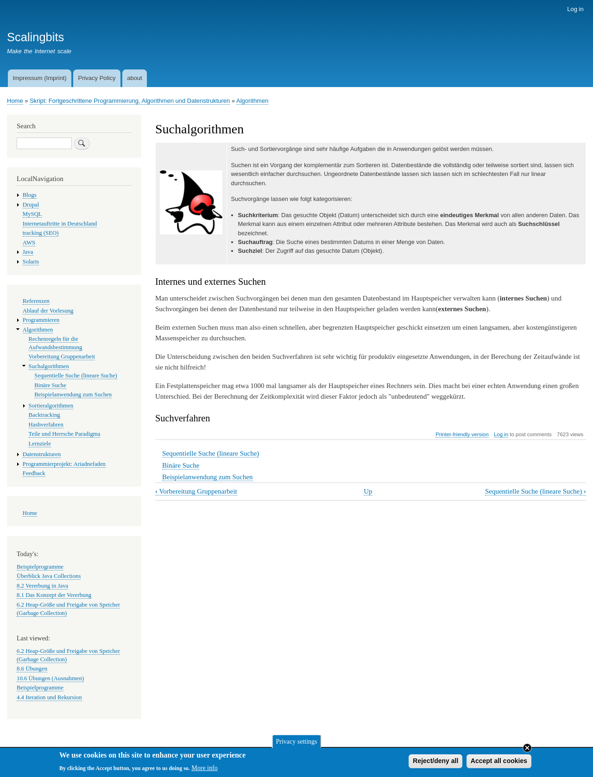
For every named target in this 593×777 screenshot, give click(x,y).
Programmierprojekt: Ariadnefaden (64, 464)
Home (15, 100)
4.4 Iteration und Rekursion (49, 697)
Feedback (34, 473)
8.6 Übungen (32, 668)
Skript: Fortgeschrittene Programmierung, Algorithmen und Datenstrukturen (130, 100)
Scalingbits (35, 37)
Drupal (31, 204)
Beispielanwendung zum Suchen (207, 477)
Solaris (31, 261)
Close (527, 750)
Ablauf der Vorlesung (48, 310)
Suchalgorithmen (49, 366)
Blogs (30, 195)
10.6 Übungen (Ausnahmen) (50, 678)
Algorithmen (252, 100)
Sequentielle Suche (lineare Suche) (210, 453)
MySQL (32, 214)
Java (28, 252)
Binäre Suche (180, 465)
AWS (29, 242)
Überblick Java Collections (49, 576)
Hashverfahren (46, 424)
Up (368, 491)
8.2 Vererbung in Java (42, 586)
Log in (575, 9)
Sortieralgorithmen (51, 405)
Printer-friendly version (461, 434)
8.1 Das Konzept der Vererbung (54, 595)
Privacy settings (296, 743)
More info (204, 769)
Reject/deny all (435, 763)
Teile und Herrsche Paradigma (65, 434)
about (134, 78)
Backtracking (44, 415)
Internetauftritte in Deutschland (60, 223)
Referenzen (36, 301)
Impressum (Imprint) (39, 78)
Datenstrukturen (42, 454)
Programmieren (41, 320)
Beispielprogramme (40, 567)
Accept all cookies (499, 763)
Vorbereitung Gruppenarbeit (196, 491)
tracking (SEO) (41, 233)
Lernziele (40, 443)
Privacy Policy (96, 78)
